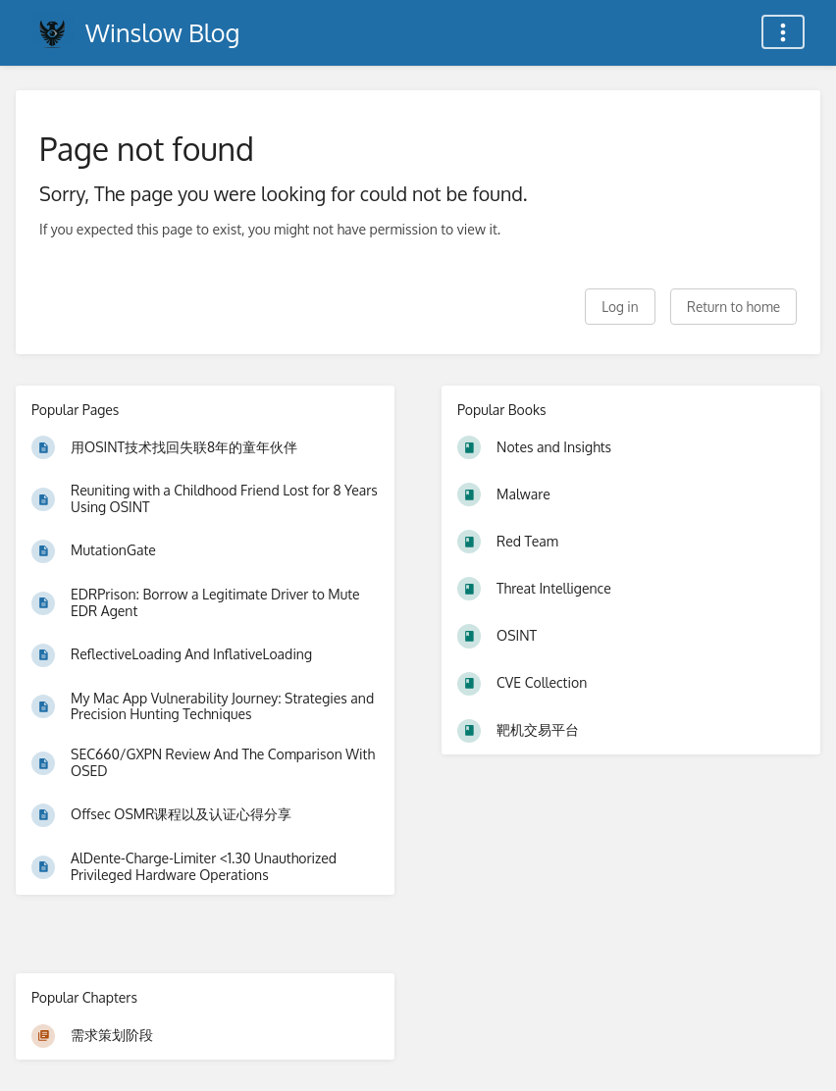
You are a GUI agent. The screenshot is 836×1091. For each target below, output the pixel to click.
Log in (619, 306)
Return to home (733, 306)
